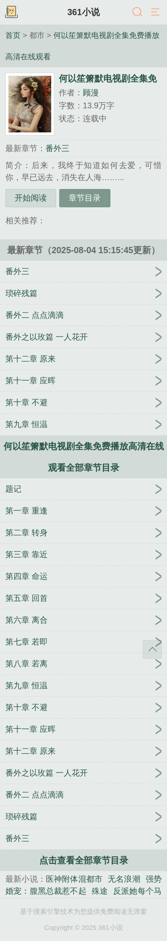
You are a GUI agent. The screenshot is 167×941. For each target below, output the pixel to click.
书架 (11, 12)
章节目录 (85, 197)
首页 (12, 35)
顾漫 (91, 92)
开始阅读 (31, 197)
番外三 (57, 148)
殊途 (100, 891)
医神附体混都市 (74, 879)
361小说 (83, 12)
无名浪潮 (124, 879)
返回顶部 (152, 649)
